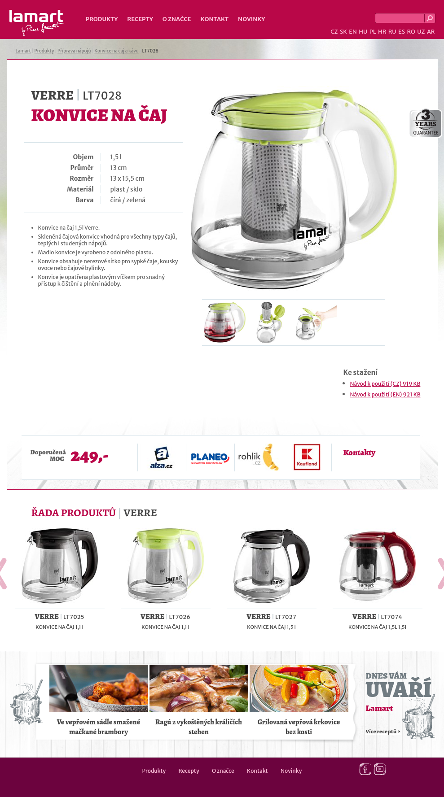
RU (392, 31)
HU (363, 31)
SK (343, 31)
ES (401, 31)
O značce (177, 19)
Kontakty (359, 452)
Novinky (251, 19)
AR (431, 31)
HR (382, 31)
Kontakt (214, 19)
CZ (334, 31)
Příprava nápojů (74, 51)
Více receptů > (383, 731)
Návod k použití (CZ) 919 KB (385, 383)
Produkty (102, 19)
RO (411, 31)
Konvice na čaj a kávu (116, 51)
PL (372, 31)
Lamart (36, 23)
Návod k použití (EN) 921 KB (385, 394)
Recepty (140, 19)
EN (353, 31)
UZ (421, 31)
